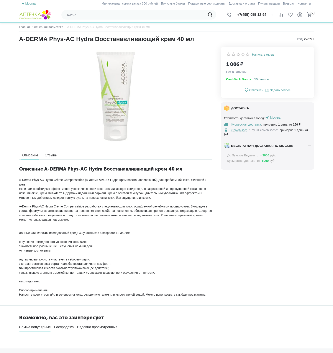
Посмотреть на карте (259, 323)
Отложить (253, 90)
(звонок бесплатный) (272, 307)
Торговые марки (105, 321)
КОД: (300, 39)
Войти (23, 300)
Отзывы (51, 155)
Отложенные (179, 308)
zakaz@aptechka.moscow (262, 318)
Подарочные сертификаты (113, 315)
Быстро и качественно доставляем (63, 255)
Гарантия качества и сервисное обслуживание (166, 255)
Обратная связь (105, 308)
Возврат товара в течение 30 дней (270, 255)
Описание (30, 155)
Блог (97, 334)
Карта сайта (102, 328)
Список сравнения (182, 315)
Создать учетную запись (36, 305)
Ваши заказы (179, 301)
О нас (98, 301)
